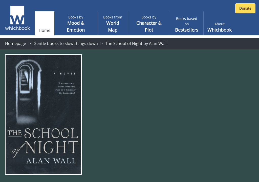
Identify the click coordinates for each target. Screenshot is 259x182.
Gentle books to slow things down (65, 43)
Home (44, 30)
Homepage (15, 43)
